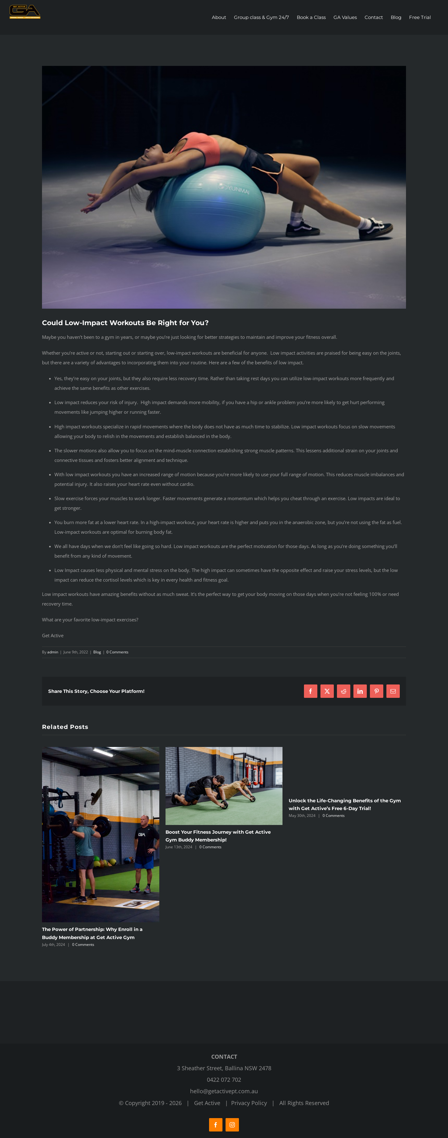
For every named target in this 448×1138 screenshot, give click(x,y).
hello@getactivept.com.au (224, 1091)
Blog (97, 652)
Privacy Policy (249, 1102)
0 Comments (117, 652)
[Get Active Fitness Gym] (224, 187)
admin (52, 652)
